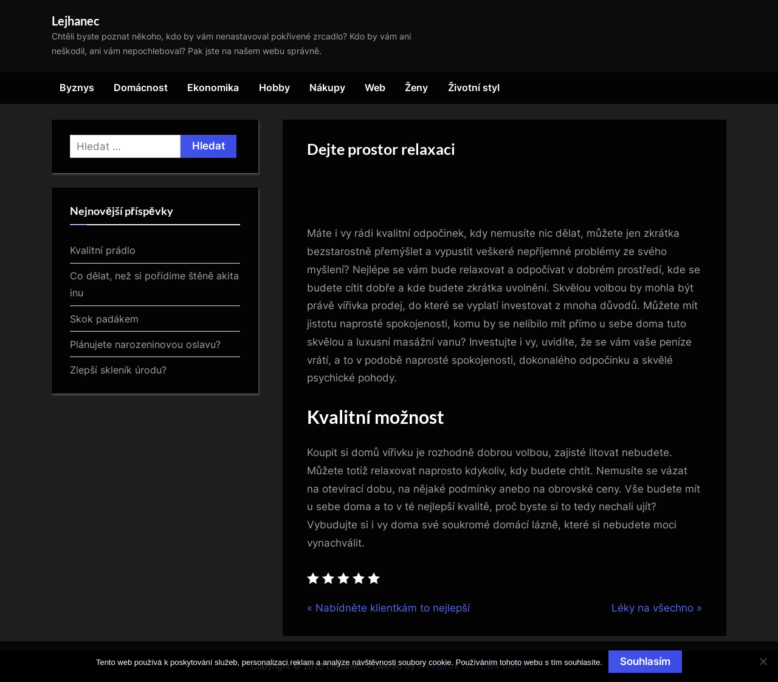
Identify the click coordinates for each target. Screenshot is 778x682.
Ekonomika (213, 87)
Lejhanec (76, 20)
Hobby (274, 87)
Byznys (77, 87)
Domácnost (141, 87)
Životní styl (474, 87)
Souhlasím (645, 661)
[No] (763, 661)
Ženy (416, 87)
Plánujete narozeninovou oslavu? (145, 344)
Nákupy (327, 87)
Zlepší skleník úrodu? (118, 370)
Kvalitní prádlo (103, 250)
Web (375, 87)
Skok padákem (104, 319)
